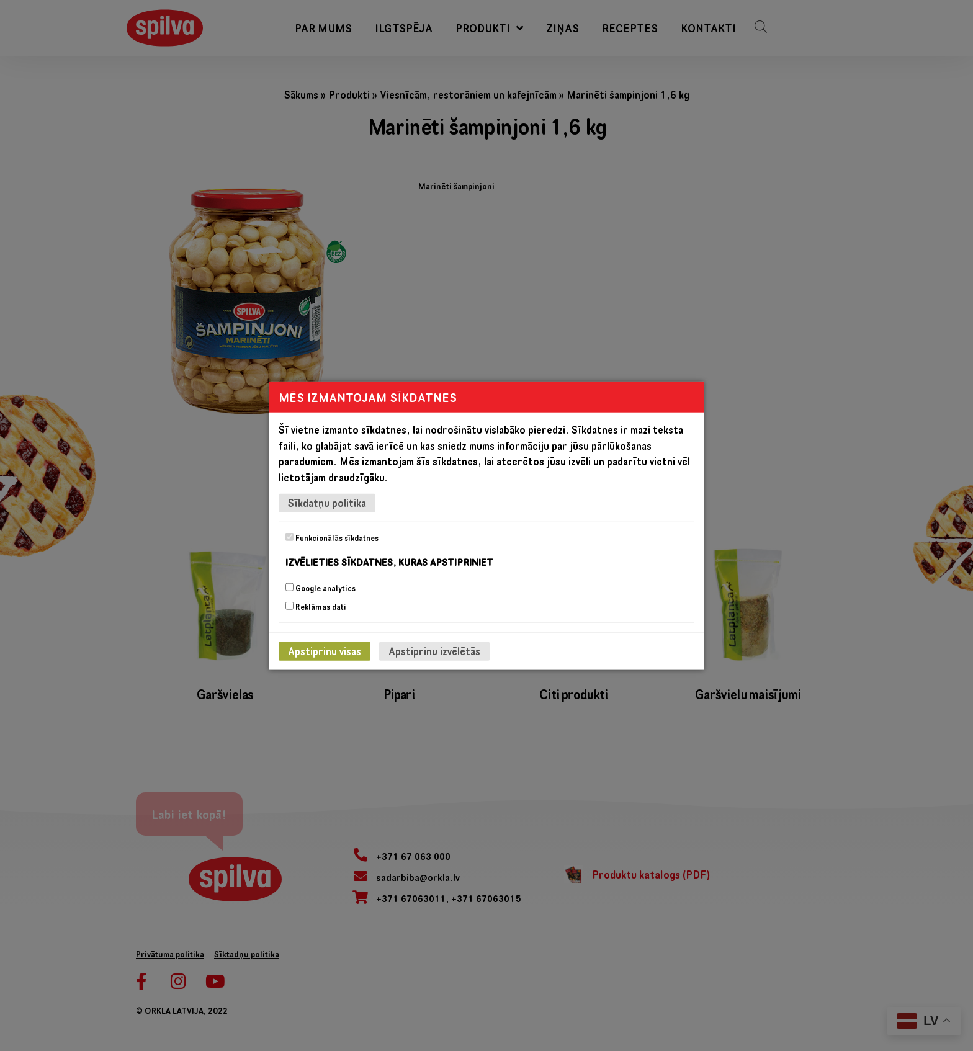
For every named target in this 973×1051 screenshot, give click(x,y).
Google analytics (320, 588)
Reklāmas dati (315, 606)
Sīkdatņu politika (327, 502)
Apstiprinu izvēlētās (434, 650)
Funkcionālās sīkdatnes (332, 538)
